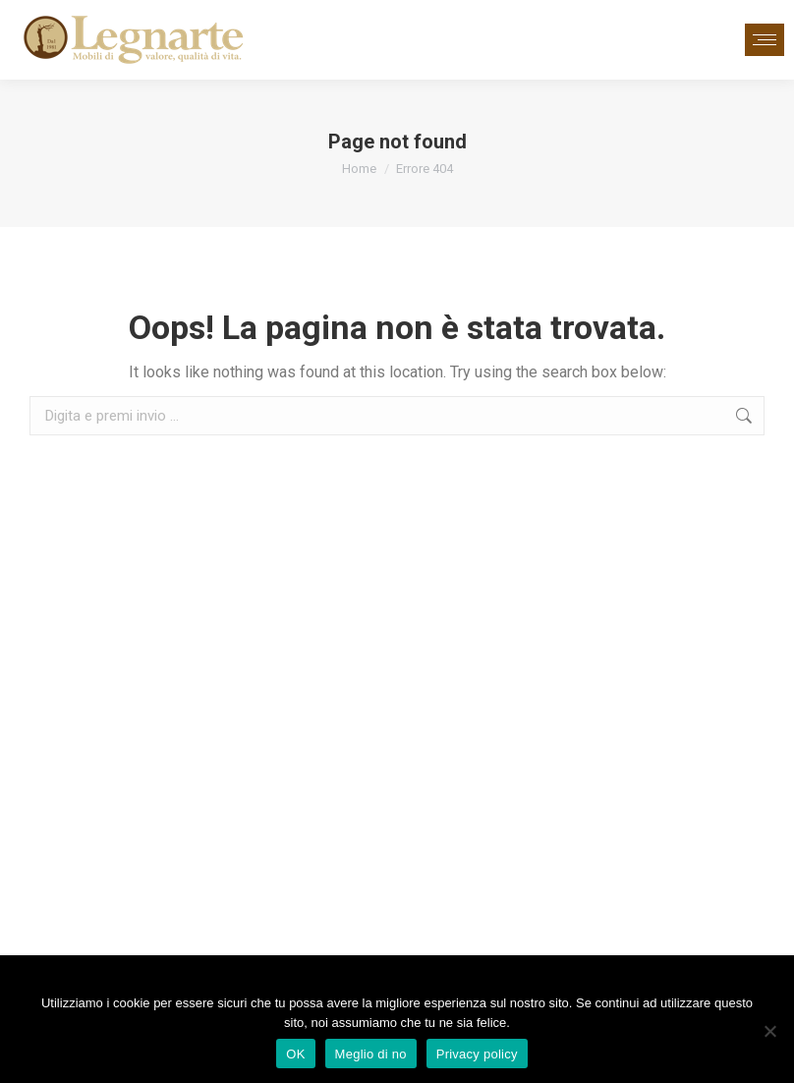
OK (295, 1054)
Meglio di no (371, 1054)
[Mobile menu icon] (764, 40)
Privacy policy (477, 1054)
